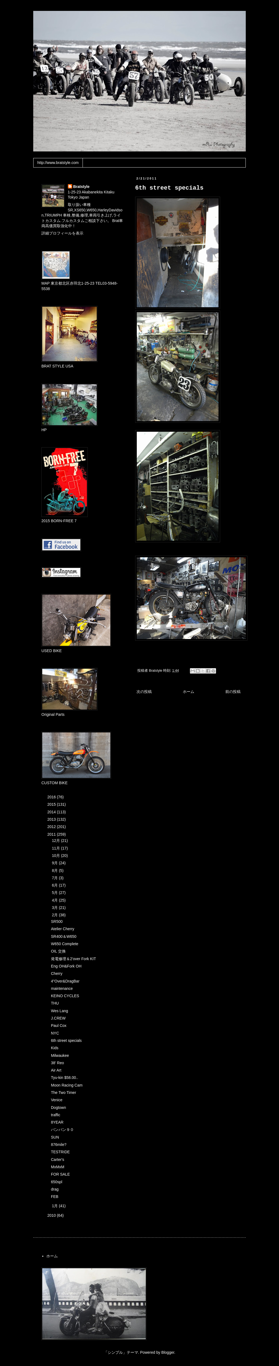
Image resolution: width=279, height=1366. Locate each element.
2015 (52, 804)
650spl (56, 1182)
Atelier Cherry (62, 929)
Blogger (167, 1352)
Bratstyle (81, 186)
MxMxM (57, 1167)
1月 (55, 1206)
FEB (54, 1196)
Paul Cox (58, 1025)
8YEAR (57, 1122)
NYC (55, 1033)
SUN (55, 1137)
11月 (56, 848)
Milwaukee (60, 1055)
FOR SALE (60, 1174)
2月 (55, 915)
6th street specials (66, 1040)
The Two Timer (63, 1092)
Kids (54, 1048)
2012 (52, 827)
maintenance (62, 988)
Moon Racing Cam (67, 1085)
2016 (52, 797)
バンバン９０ (62, 1129)
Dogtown (58, 1107)
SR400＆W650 (63, 936)
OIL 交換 (58, 951)
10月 (56, 855)
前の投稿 (233, 691)
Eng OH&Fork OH (66, 966)
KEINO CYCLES (65, 996)
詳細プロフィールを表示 (62, 233)
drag (55, 1189)
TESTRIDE (60, 1152)
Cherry (56, 973)
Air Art (56, 1070)
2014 (52, 812)
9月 (55, 863)
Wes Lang (59, 1011)
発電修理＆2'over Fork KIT (73, 959)
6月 (55, 885)
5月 (55, 892)
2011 (52, 834)
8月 (55, 870)
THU (55, 1003)
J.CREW (58, 1018)
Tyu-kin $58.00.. (64, 1077)
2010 (52, 1215)
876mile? (58, 1144)
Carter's (57, 1159)
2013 (52, 819)
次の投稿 (144, 691)
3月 (55, 907)
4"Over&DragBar (65, 981)
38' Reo (57, 1063)
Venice (56, 1100)
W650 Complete (64, 944)
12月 (56, 840)
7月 (55, 878)
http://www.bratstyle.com (58, 162)
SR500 (57, 921)
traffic (55, 1115)
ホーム (188, 691)
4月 (55, 900)
